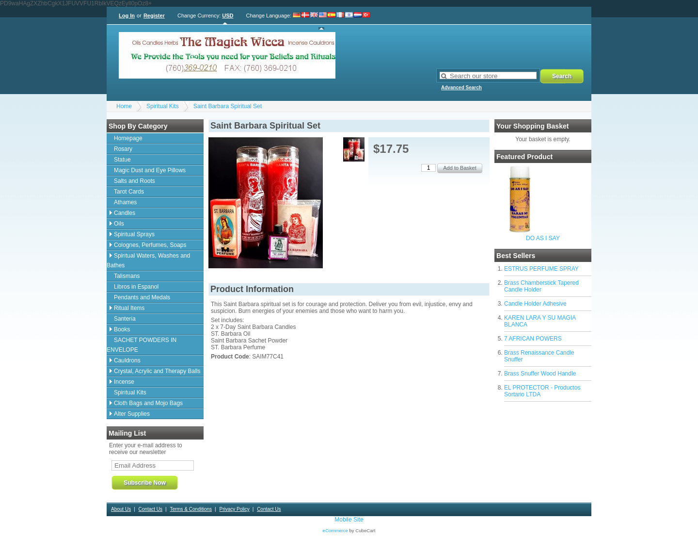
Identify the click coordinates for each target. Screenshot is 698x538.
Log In (127, 15)
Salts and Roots (134, 181)
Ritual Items (129, 308)
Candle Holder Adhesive (535, 303)
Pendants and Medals (142, 297)
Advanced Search (461, 87)
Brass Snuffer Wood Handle (540, 373)
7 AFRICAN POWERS (533, 338)
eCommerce (335, 530)
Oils (119, 223)
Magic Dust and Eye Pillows (150, 170)
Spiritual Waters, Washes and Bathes (148, 260)
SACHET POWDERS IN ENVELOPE (141, 345)
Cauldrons (127, 360)
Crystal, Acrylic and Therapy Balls (157, 371)
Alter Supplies (132, 413)
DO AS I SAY (543, 238)
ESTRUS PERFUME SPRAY (541, 268)
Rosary (123, 149)
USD (227, 15)
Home (124, 106)
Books (122, 329)
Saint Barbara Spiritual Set (227, 106)
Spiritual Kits (162, 106)
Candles (124, 213)
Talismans (127, 276)
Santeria (125, 318)
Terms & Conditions (191, 509)
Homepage (128, 138)
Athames (125, 202)
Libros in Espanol (136, 286)
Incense (124, 381)
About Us (121, 509)
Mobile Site (348, 519)
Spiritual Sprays (134, 234)
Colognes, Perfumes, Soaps (150, 245)
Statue (122, 159)
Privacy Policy (234, 509)
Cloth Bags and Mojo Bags (148, 403)
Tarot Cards (129, 191)
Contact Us (150, 509)
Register (154, 15)
